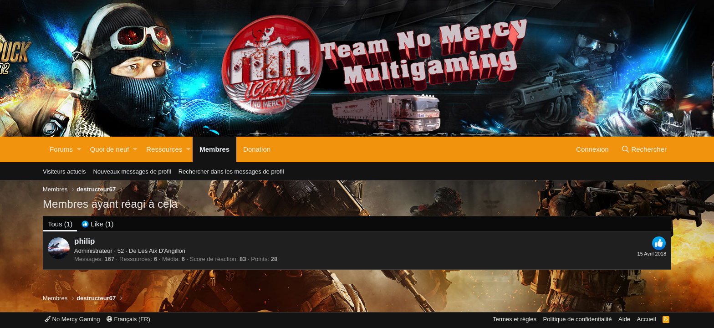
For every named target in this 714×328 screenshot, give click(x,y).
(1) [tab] (60, 224)
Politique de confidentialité (577, 319)
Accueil (646, 319)
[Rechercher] (644, 149)
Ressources (164, 149)
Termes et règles (514, 319)
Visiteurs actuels (64, 171)
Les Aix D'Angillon (161, 250)
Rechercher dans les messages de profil (231, 171)
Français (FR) (128, 319)
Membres (214, 149)
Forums (61, 149)
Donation (256, 149)
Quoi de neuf (109, 149)
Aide (624, 319)
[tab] (97, 223)
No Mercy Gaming (72, 319)
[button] (79, 149)
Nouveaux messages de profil (132, 171)
